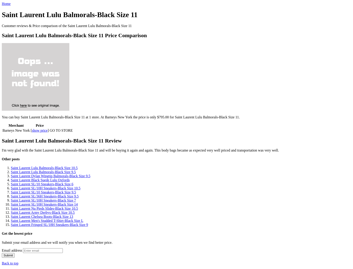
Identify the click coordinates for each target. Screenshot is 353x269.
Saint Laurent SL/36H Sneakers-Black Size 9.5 (45, 196)
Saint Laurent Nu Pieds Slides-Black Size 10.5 (44, 208)
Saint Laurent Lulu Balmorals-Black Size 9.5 (43, 172)
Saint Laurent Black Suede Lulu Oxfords (40, 180)
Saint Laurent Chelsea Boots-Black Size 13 (42, 216)
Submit (8, 255)
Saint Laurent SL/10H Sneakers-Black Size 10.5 (45, 188)
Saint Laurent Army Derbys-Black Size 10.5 (43, 212)
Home (6, 4)
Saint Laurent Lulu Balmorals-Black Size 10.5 (44, 168)
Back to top (10, 263)
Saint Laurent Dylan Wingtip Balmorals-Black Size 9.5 (50, 176)
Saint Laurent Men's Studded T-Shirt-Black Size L (47, 221)
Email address (12, 250)
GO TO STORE (61, 130)
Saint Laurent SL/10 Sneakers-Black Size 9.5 (43, 192)
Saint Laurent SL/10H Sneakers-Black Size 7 (43, 200)
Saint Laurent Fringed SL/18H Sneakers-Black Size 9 (49, 225)
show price (40, 130)
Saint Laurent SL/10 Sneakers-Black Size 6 (42, 184)
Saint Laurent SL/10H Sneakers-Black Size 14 (44, 204)
